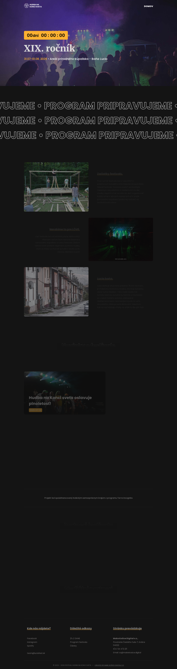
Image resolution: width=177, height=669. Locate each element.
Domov (148, 6)
